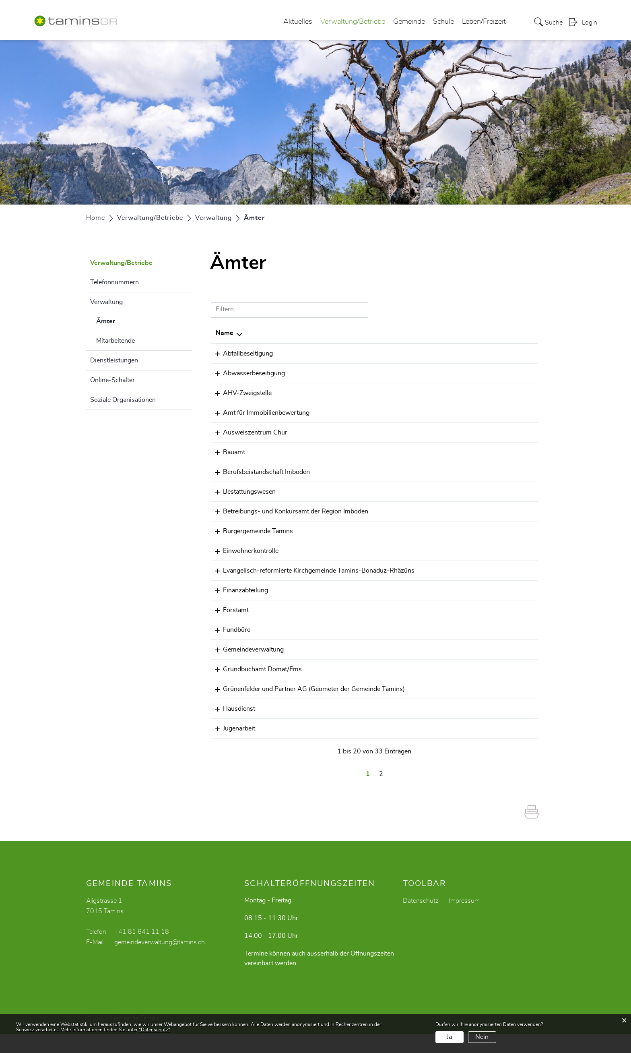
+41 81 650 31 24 (402, 472)
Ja (449, 1037)
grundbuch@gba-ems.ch (475, 679)
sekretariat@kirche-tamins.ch (482, 570)
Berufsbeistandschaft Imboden (259, 472)
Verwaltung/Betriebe (352, 21)
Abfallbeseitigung (241, 353)
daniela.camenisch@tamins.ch (483, 452)
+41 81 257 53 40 (402, 413)
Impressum (464, 920)
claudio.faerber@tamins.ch (478, 619)
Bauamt (227, 452)
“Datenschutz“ (154, 1029)
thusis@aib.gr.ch (464, 413)
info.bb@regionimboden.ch (478, 472)
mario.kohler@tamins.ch (474, 353)
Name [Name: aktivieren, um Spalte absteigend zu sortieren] (224, 333)
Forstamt (228, 619)
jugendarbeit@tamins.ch (474, 748)
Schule (443, 21)
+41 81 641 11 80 (402, 491)
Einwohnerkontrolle (243, 551)
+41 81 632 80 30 (402, 511)
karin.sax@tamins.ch (469, 393)
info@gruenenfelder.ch (472, 698)
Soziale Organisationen (123, 400)
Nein (482, 1037)
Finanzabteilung (238, 600)
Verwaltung (106, 302)
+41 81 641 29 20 (402, 531)
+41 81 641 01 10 (402, 748)
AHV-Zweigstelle (240, 393)
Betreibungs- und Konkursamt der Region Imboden (288, 511)
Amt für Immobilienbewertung (259, 413)
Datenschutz (421, 920)
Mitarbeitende (115, 340)
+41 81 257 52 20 (402, 432)
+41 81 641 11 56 (402, 570)
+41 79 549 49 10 (402, 728)
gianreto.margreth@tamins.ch (482, 600)
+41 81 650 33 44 (402, 679)
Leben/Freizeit (484, 21)
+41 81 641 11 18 (402, 393)
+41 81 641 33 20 (402, 353)
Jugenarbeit (232, 748)
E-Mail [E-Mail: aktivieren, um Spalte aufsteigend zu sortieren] (449, 333)
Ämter (125, 320)
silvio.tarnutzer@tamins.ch (478, 728)
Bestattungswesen (242, 491)
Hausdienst (232, 728)
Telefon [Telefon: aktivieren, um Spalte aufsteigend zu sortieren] (386, 333)
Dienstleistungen (114, 360)
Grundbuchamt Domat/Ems (255, 679)
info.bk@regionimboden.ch (478, 511)
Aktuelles (297, 21)
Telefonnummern (114, 282)
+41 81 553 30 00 (402, 698)
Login (589, 22)
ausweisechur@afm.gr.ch (476, 432)
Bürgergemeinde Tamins (251, 531)
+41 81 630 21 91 (402, 600)
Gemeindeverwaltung (246, 659)
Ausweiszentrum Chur (248, 432)
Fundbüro (229, 639)
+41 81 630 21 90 (402, 619)
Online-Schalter (112, 380)
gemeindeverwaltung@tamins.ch (486, 639)
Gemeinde (409, 21)
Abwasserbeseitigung (247, 373)
